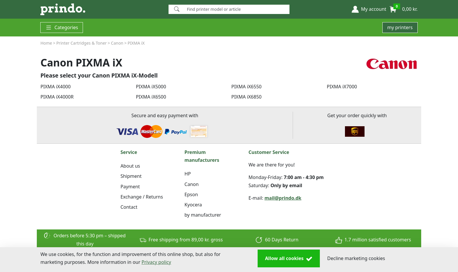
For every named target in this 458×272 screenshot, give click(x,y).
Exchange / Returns (141, 197)
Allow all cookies (289, 258)
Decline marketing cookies (356, 258)
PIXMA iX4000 (55, 86)
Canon (192, 184)
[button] (369, 9)
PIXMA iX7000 (342, 86)
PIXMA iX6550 (246, 86)
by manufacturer (203, 215)
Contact (128, 207)
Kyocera (193, 204)
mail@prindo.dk (283, 198)
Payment (130, 186)
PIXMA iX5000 (151, 86)
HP (188, 174)
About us (130, 166)
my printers (400, 27)
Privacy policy (156, 262)
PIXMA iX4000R (56, 97)
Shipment (130, 176)
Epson (191, 194)
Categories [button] (61, 27)
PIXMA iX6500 (151, 97)
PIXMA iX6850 (246, 97)
